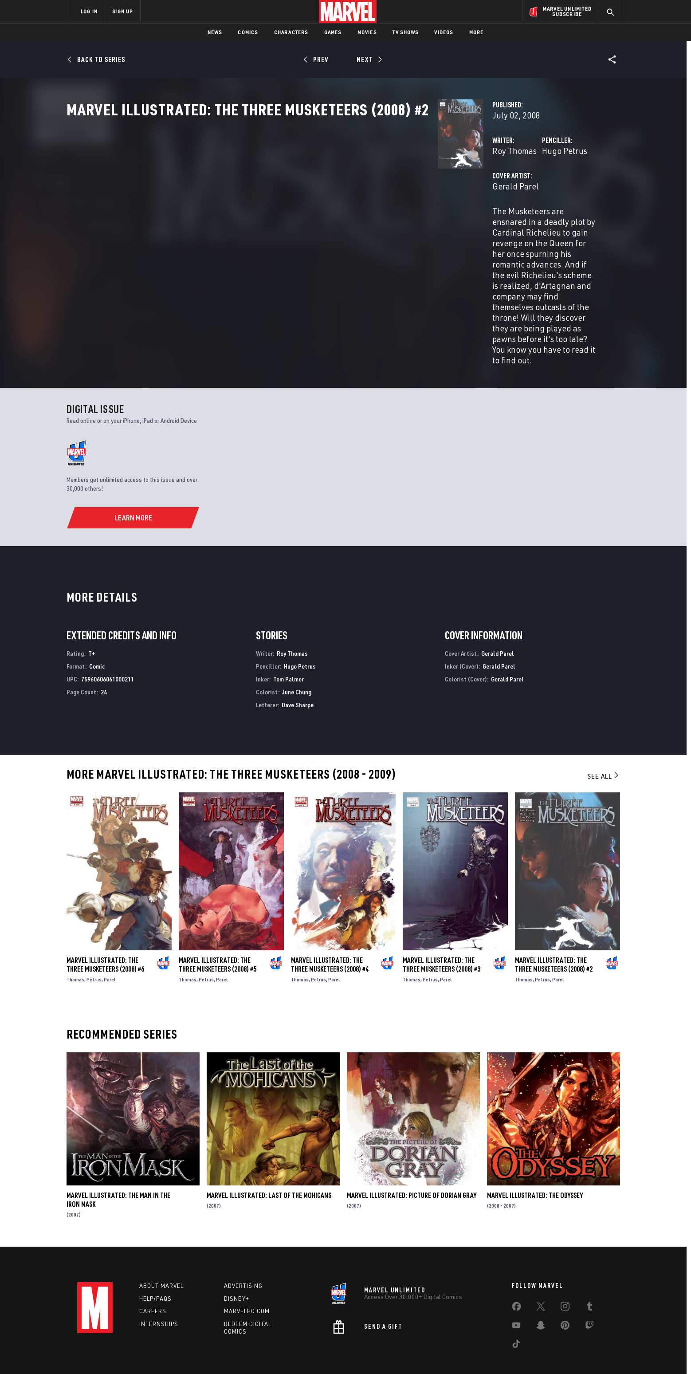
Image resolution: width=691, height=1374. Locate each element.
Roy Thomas (254, 190)
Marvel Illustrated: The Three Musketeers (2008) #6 (105, 934)
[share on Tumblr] (589, 1277)
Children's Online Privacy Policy (374, 1353)
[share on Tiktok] (516, 1315)
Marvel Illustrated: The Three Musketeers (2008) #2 (554, 934)
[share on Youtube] (516, 1296)
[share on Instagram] (565, 1277)
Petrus (94, 948)
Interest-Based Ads (498, 1353)
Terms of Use (136, 1353)
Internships (158, 1293)
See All (603, 745)
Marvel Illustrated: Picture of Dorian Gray (411, 1165)
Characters (291, 32)
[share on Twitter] (540, 1277)
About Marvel (161, 1255)
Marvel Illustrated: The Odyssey (535, 1165)
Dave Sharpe (298, 674)
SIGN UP (122, 11)
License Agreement (443, 1353)
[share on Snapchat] (540, 1296)
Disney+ (236, 1268)
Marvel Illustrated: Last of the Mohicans (269, 1165)
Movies (367, 32)
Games (333, 32)
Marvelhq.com (247, 1280)
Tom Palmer (288, 649)
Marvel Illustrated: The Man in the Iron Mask (118, 1169)
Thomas (75, 948)
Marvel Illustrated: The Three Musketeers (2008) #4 (330, 934)
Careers (152, 1280)
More (476, 32)
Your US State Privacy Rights (236, 1353)
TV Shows (406, 32)
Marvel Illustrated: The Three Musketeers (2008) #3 (441, 934)
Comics (248, 32)
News (215, 32)
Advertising (243, 1255)
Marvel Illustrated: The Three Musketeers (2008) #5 (217, 934)
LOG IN (89, 11)
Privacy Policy (177, 1353)
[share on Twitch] (589, 1296)
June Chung (296, 661)
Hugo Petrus (434, 190)
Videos (443, 32)
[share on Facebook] (516, 1278)
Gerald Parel (255, 225)
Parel (110, 948)
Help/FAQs (155, 1268)
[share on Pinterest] (565, 1296)
